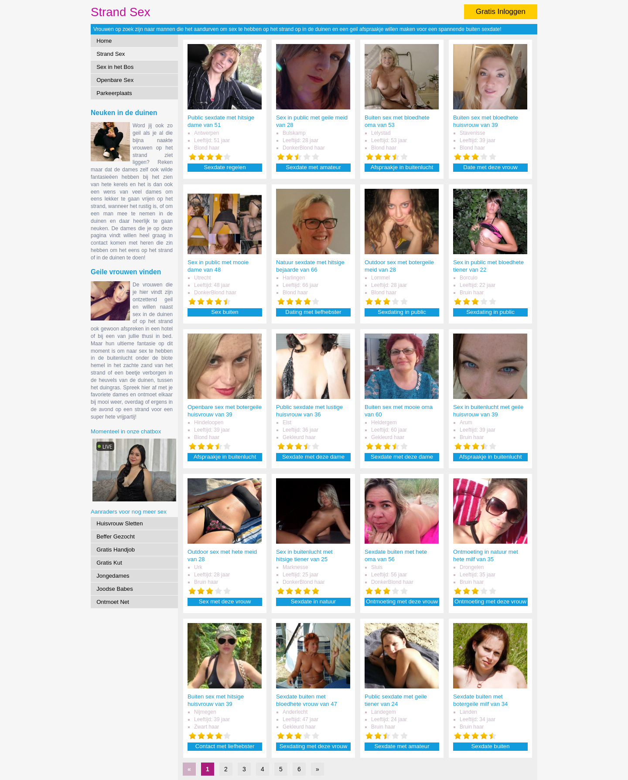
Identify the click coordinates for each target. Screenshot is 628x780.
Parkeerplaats (114, 93)
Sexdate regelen (225, 167)
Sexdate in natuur (313, 601)
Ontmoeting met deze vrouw (402, 601)
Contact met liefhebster (225, 746)
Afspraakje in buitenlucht (402, 167)
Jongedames (113, 575)
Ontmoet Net (112, 602)
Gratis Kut (109, 562)
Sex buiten (224, 312)
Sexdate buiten (490, 746)
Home (104, 40)
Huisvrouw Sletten (119, 523)
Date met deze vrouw (490, 167)
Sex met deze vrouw (225, 601)
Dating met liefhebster (313, 312)
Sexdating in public (402, 312)
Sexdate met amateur (313, 167)
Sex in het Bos (114, 67)
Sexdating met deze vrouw (313, 746)
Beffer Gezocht (115, 536)
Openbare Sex (114, 80)
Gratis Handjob (115, 549)
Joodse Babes (114, 589)
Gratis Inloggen (501, 11)
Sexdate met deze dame (313, 456)
